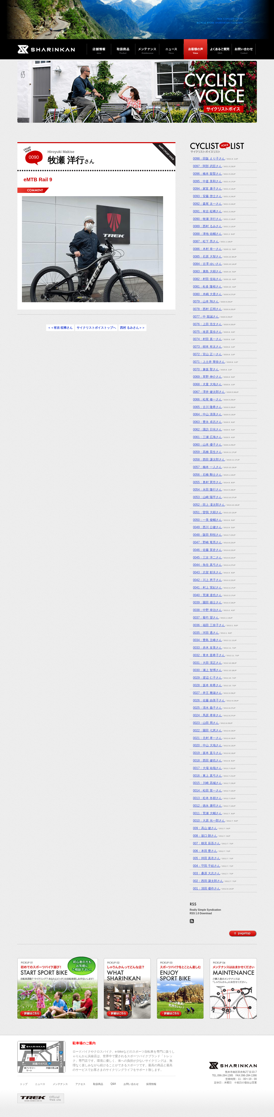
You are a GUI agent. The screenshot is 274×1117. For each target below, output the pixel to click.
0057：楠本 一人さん (207, 467)
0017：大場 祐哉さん (207, 768)
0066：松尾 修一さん (207, 399)
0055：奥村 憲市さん (207, 482)
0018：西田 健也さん (207, 760)
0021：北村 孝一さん (207, 738)
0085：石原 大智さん (207, 256)
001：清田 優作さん (206, 888)
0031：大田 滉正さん (207, 663)
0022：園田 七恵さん (207, 730)
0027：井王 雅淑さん (207, 693)
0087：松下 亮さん (206, 241)
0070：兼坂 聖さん (206, 369)
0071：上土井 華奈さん (209, 362)
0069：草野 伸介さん (207, 376)
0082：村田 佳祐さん (207, 279)
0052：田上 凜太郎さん (209, 504)
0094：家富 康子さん (207, 188)
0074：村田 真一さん (207, 339)
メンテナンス (60, 1084)
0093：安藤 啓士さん (207, 196)
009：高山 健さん (205, 828)
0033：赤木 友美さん (207, 647)
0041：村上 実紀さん (207, 587)
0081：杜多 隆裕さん (207, 286)
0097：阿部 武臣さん (207, 166)
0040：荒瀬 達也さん (207, 595)
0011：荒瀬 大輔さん (207, 813)
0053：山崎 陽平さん (207, 497)
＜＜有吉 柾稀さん (60, 327)
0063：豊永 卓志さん (207, 422)
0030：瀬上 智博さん (207, 670)
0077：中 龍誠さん (206, 316)
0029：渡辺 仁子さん (207, 677)
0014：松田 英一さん (207, 790)
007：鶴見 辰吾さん (206, 843)
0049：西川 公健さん (207, 527)
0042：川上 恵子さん (207, 580)
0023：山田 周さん (206, 723)
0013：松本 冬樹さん (207, 798)
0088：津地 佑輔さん (207, 234)
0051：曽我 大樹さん (207, 512)
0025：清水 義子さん (207, 707)
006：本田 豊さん (205, 851)
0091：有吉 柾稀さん (207, 211)
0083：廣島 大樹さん (207, 271)
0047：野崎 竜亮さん (207, 542)
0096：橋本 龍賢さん (207, 173)
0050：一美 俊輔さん (207, 520)
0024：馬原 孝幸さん (207, 715)
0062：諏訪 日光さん (207, 429)
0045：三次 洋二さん (207, 557)
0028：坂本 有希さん (207, 685)
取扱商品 (98, 1084)
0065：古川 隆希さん (207, 407)
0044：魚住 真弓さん (207, 565)
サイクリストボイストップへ (96, 327)
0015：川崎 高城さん (207, 783)
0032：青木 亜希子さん (209, 655)
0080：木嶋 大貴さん (207, 294)
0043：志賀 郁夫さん (207, 572)
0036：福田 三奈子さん (209, 625)
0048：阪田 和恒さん (207, 535)
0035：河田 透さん (206, 632)
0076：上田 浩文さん (207, 324)
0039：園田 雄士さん (207, 602)
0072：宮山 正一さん (207, 354)
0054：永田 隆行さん (207, 489)
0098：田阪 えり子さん (209, 158)
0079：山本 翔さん (206, 301)
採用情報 (151, 1084)
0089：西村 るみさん (207, 226)
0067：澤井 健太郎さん (209, 392)
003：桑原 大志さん (206, 873)
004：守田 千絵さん (206, 866)
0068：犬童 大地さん (207, 384)
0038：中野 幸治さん (207, 610)
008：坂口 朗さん (205, 835)
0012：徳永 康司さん (207, 805)
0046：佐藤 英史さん (207, 550)
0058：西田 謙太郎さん (209, 459)
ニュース (40, 1084)
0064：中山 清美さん (207, 414)
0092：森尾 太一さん (207, 204)
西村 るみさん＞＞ (132, 327)
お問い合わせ (131, 1084)
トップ (23, 1084)
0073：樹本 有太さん (207, 346)
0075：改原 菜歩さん (207, 332)
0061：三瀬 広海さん (207, 437)
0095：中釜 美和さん (207, 181)
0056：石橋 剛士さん (207, 474)
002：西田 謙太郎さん (208, 881)
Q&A (113, 1083)
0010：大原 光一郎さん (209, 820)
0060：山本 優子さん (207, 444)
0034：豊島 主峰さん (207, 640)
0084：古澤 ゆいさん (207, 264)
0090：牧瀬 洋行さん (207, 219)
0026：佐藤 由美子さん (209, 700)
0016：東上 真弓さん (207, 775)
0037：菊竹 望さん (206, 617)
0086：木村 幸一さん (207, 249)
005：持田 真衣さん (206, 858)
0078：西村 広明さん (207, 309)
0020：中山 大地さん (207, 745)
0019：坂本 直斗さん (207, 753)
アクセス (80, 1084)
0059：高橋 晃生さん (207, 452)
